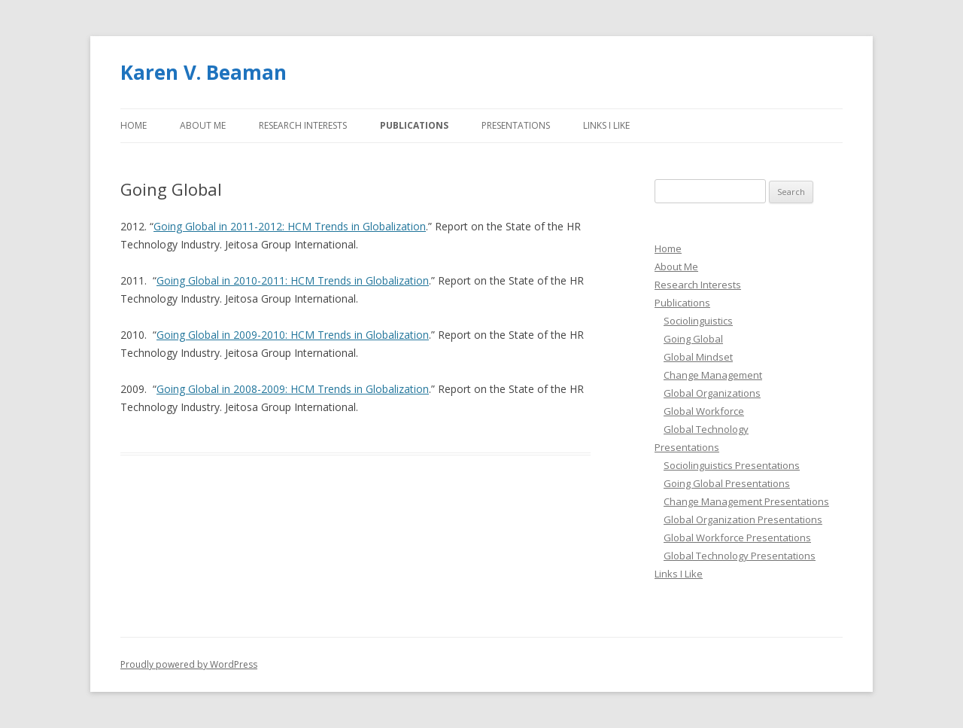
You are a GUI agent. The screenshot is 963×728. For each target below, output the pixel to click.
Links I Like (606, 125)
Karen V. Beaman (203, 72)
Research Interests (303, 125)
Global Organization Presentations (743, 519)
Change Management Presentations (746, 501)
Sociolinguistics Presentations (732, 465)
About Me (203, 125)
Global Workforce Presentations (737, 537)
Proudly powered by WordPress (188, 664)
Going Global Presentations (727, 483)
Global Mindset (698, 357)
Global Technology (706, 429)
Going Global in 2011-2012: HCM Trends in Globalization (289, 226)
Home (133, 125)
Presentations (516, 125)
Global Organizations (712, 393)
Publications (414, 125)
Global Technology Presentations (740, 555)
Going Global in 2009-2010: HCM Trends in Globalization (292, 334)
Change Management (713, 375)
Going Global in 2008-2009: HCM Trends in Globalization (292, 389)
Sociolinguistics (698, 320)
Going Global (693, 339)
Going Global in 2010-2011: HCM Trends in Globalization (292, 280)
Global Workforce (704, 411)
